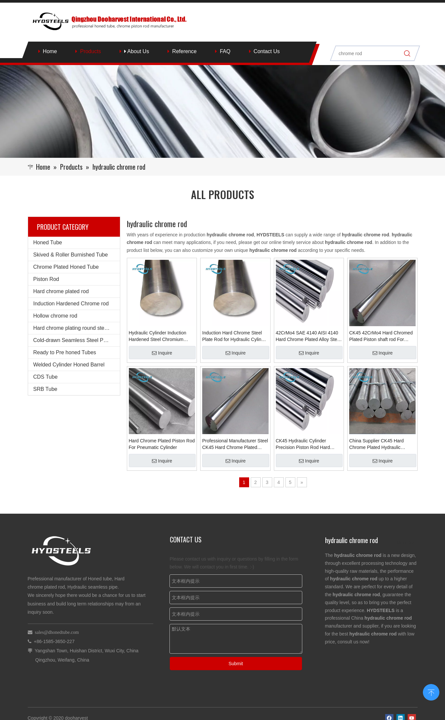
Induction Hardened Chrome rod (71, 303)
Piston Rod (46, 279)
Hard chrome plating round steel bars (76, 328)
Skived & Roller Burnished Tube (70, 254)
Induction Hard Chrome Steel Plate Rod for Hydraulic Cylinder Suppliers (235, 336)
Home (50, 51)
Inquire (162, 353)
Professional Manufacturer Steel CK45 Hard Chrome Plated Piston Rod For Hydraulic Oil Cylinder (235, 444)
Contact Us (267, 51)
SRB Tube (45, 389)
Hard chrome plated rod (61, 291)
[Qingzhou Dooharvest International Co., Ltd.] (222, 111)
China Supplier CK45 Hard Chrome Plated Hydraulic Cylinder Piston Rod (376, 444)
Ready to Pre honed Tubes (64, 352)
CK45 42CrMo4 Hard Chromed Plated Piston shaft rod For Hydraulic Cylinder (381, 336)
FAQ (225, 51)
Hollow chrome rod (55, 316)
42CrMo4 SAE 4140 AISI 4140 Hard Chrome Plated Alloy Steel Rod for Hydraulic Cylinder (308, 336)
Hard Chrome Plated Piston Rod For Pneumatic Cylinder (162, 444)
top (431, 692)
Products (90, 51)
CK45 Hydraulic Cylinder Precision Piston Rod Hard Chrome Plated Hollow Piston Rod (306, 444)
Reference (184, 51)
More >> (405, 542)
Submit (236, 663)
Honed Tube (47, 242)
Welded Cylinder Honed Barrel (69, 364)
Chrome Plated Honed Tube (66, 267)
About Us (136, 51)
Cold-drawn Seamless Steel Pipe (72, 340)
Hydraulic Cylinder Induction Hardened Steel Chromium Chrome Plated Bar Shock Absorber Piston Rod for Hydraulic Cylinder (157, 336)
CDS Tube (45, 377)
